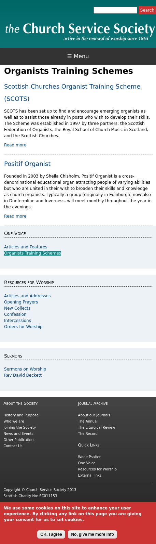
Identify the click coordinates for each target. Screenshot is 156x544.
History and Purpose (21, 415)
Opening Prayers (21, 302)
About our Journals (94, 415)
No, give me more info (92, 536)
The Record (88, 434)
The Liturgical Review (96, 427)
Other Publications (19, 440)
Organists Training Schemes (32, 253)
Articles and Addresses (27, 296)
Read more (15, 145)
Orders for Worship (23, 326)
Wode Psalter (89, 457)
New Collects (17, 308)
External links (90, 475)
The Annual (88, 421)
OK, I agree (51, 536)
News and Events (18, 434)
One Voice (87, 463)
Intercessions (17, 320)
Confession (15, 314)
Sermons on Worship (25, 369)
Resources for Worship (97, 469)
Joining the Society (19, 427)
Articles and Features (25, 247)
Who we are (13, 421)
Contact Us (13, 446)
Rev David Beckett (23, 375)
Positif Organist (27, 163)
